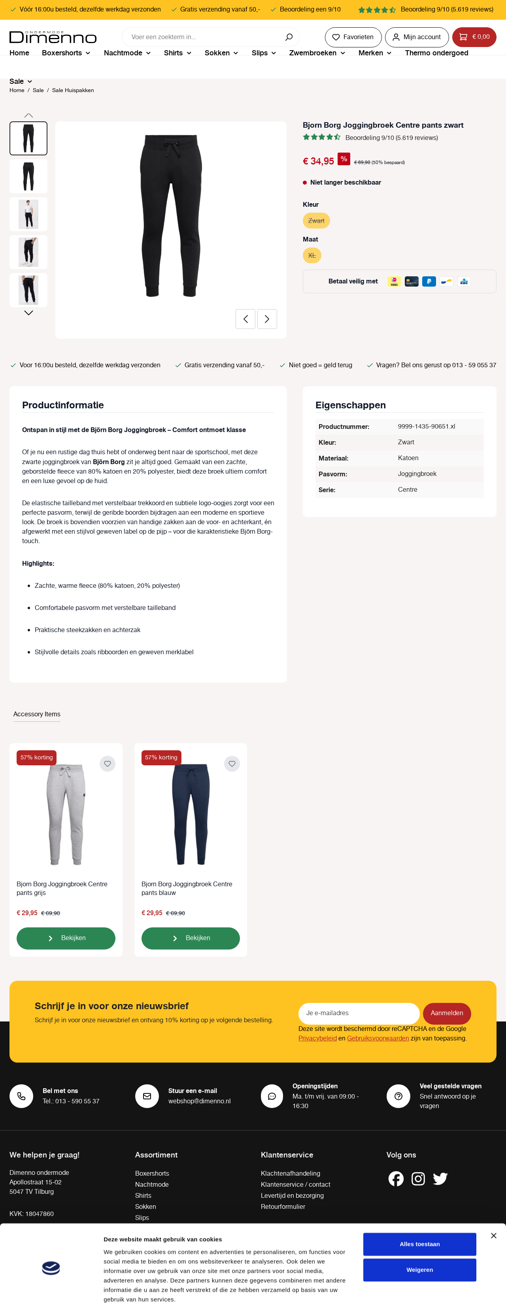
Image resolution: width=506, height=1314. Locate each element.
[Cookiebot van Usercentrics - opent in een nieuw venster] (51, 1299)
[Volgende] (267, 319)
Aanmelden (447, 1013)
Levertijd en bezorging (292, 1196)
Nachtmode (152, 1185)
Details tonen (122, 1298)
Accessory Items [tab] (36, 714)
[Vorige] (245, 319)
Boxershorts (152, 1174)
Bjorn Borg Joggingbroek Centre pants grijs (62, 889)
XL (314, 255)
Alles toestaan (420, 1221)
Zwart (319, 220)
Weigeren (419, 1247)
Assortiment (156, 1154)
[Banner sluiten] (494, 1213)
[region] (148, 230)
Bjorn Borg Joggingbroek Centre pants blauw (187, 889)
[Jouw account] (417, 37)
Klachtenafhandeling (290, 1174)
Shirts (143, 1196)
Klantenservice (287, 1154)
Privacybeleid (317, 1039)
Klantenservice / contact (295, 1185)
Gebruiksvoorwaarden (378, 1039)
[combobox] (201, 37)
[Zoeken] (289, 37)
